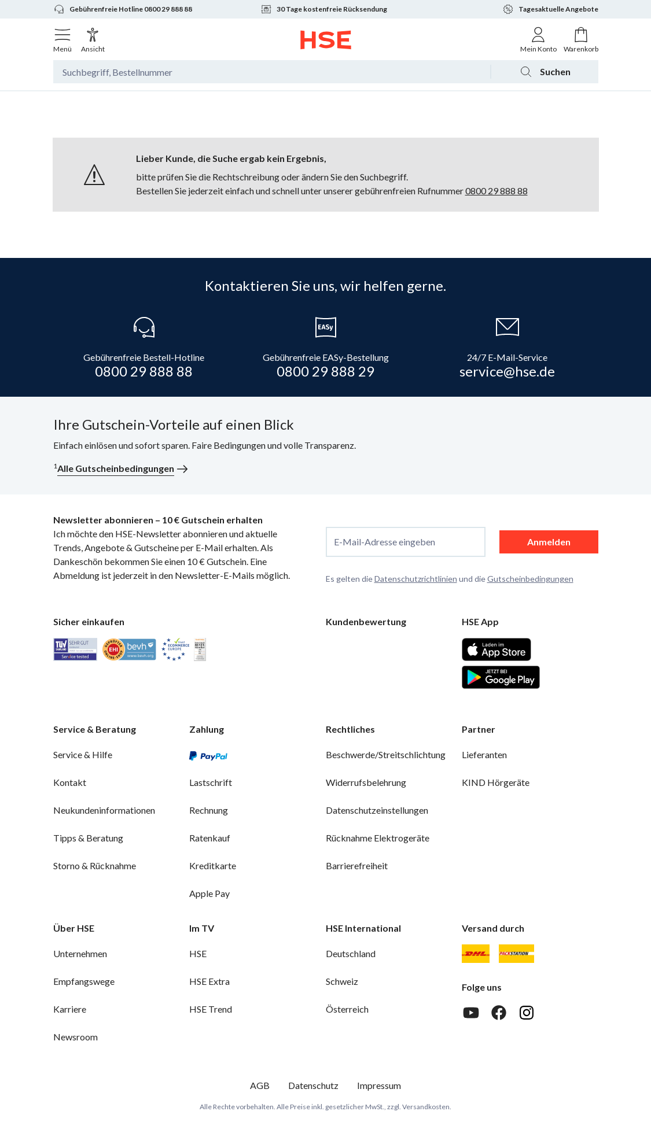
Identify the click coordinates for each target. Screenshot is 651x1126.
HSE (198, 953)
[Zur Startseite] (325, 39)
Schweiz (342, 981)
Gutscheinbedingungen (530, 579)
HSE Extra (209, 981)
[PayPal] (208, 755)
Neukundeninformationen (104, 809)
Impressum (379, 1085)
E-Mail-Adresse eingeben (384, 542)
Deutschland (351, 953)
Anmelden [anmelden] (549, 541)
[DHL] (476, 953)
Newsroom (75, 1036)
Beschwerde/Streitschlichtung (386, 754)
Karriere (69, 1008)
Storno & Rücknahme (94, 865)
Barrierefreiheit (357, 865)
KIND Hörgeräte (495, 782)
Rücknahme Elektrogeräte (377, 837)
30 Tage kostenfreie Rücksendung (323, 9)
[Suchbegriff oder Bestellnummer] (271, 71)
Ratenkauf (209, 837)
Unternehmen (80, 953)
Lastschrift (210, 782)
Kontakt (69, 782)
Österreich (347, 1008)
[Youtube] (471, 1012)
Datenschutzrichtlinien (415, 579)
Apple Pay (209, 893)
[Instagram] (526, 1012)
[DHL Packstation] (516, 953)
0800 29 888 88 (496, 190)
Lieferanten (484, 754)
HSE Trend (210, 1008)
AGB (260, 1085)
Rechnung (208, 809)
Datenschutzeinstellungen (377, 809)
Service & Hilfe (82, 754)
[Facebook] (499, 1012)
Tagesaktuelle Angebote (550, 9)
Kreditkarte (212, 865)
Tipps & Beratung (88, 837)
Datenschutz (313, 1085)
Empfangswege (84, 981)
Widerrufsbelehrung (366, 782)
